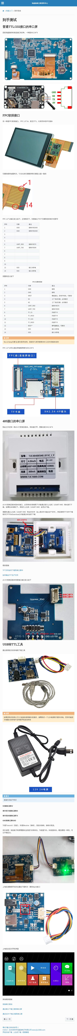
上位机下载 (17, 1032)
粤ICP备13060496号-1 (11, 1027)
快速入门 (9, 10)
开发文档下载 (7, 1032)
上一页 (7, 1019)
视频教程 (25, 1032)
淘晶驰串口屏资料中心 (40, 3)
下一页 (69, 1019)
